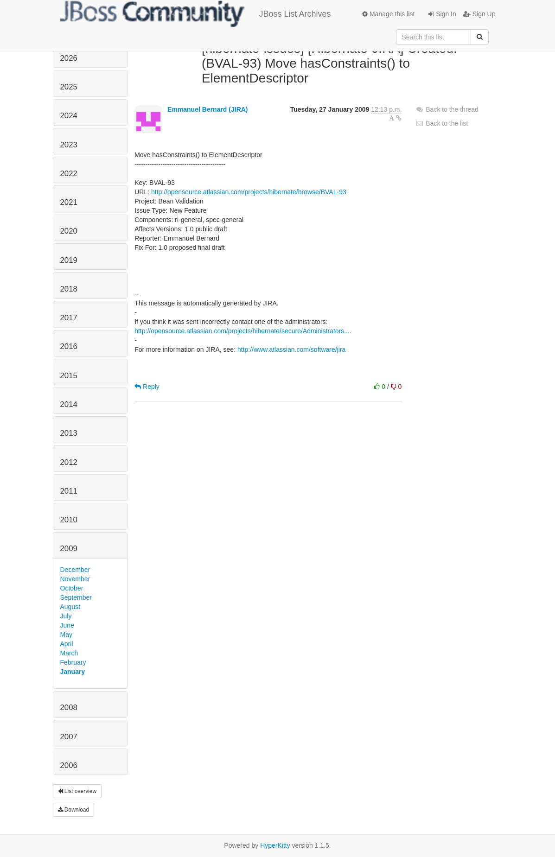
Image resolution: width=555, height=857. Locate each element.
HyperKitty (275, 845)
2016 (68, 346)
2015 (68, 375)
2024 (68, 115)
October (71, 588)
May (66, 634)
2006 (68, 765)
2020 (68, 231)
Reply (146, 386)
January (72, 671)
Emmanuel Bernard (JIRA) (207, 109)
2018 (68, 289)
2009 (68, 548)
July (66, 616)
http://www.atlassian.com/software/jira (291, 349)
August (70, 606)
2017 (68, 317)
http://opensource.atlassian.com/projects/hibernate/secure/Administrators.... (242, 331)
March (69, 653)
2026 (68, 58)
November (75, 579)
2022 (68, 173)
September (76, 597)
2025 (68, 87)
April (66, 644)
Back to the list (441, 123)
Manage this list (388, 14)
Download (73, 809)
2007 (68, 736)
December (75, 569)
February (73, 662)
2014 (68, 404)
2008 (68, 707)
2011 (68, 491)
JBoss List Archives (195, 13)
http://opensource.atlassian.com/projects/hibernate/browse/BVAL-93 (248, 192)
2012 (68, 462)
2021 (68, 202)
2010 (68, 519)
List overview (77, 791)
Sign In (442, 14)
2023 (68, 144)
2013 (68, 433)
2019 (68, 260)
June (67, 625)
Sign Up (479, 14)
